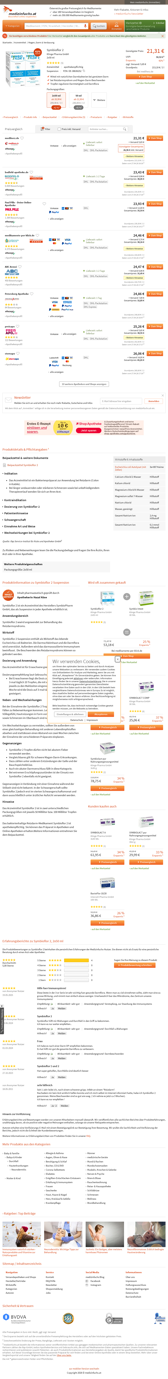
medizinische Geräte (97, 1157)
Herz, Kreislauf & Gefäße (58, 1198)
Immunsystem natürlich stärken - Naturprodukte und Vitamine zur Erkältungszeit (19, 1252)
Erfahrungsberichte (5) (74, 117)
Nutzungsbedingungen (137, 1288)
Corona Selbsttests (55, 1169)
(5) (55, 63)
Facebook (93, 1281)
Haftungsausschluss (136, 1284)
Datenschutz (76, 719)
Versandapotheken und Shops (21, 1277)
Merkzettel (132, 23)
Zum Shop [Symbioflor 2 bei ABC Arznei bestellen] (154, 266)
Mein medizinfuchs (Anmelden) (145, 2)
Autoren (10, 1292)
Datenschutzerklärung (90, 681)
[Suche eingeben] (53, 26)
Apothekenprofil (14, 153)
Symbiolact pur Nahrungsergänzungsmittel (104, 760)
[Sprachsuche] (85, 26)
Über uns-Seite (64, 1355)
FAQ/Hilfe (50, 1281)
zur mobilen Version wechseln (84, 1368)
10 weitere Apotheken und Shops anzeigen (84, 384)
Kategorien (12, 25)
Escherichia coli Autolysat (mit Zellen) (130, 468)
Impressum (92, 719)
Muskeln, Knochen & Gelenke (101, 1169)
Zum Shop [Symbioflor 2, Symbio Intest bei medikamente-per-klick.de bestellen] (119, 655)
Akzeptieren (100, 714)
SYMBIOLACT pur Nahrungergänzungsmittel (142, 834)
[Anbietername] (105, 129)
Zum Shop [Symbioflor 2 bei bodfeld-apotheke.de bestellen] (154, 172)
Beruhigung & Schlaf (56, 1161)
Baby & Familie (11, 1153)
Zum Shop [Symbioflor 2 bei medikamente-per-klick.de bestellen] (154, 235)
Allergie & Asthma (55, 1153)
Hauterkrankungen (18, 1165)
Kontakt (50, 1277)
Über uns (130, 1277)
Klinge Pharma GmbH (58, 54)
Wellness (91, 1198)
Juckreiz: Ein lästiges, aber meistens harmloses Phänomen (104, 1251)
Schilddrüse (93, 1190)
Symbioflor (54, 50)
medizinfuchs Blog (95, 1277)
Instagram (93, 1284)
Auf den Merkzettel (127, 662)
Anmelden (117, 26)
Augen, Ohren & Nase (56, 1157)
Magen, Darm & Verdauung (41, 42)
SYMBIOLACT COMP (139, 697)
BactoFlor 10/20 (98, 893)
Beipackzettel (50, 117)
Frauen (49, 1186)
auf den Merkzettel (101, 733)
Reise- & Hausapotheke (99, 1186)
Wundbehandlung (96, 1202)
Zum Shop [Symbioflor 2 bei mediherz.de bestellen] (154, 138)
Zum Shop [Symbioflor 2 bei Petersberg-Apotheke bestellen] (154, 294)
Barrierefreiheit (133, 1296)
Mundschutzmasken (97, 1165)
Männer (91, 1153)
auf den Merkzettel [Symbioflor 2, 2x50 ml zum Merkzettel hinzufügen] (145, 83)
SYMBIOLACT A (98, 832)
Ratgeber (112, 117)
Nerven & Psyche (95, 1173)
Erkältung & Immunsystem (59, 1182)
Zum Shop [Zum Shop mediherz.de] (139, 76)
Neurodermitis (18, 1169)
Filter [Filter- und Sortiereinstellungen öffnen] (45, 129)
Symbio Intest (136, 608)
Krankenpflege (53, 1202)
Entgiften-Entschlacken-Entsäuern (63, 1177)
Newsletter (51, 1284)
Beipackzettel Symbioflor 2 (22, 465)
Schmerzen (92, 1194)
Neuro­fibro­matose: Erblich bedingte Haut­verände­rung (145, 1251)
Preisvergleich (11, 117)
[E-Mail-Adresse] (121, 401)
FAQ (88, 1135)
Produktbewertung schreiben (135, 965)
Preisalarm (96, 117)
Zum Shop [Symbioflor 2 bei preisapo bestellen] (154, 326)
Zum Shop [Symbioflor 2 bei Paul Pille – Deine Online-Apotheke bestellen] (154, 203)
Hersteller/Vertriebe (15, 1281)
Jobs (48, 1292)
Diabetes (50, 1173)
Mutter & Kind (14, 1178)
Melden (61, 1008)
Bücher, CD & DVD (55, 1165)
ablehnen (78, 678)
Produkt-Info (30, 117)
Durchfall (13, 1161)
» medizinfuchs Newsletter (128, 13)
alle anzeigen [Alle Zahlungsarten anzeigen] (69, 145)
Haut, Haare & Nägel (56, 1194)
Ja (52, 1008)
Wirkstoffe (128, 117)
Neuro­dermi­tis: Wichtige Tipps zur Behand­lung (61, 1251)
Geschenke (51, 1190)
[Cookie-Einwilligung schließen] (118, 659)
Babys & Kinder (14, 1157)
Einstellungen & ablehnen (70, 714)
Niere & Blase (94, 1177)
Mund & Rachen (95, 1161)
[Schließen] (162, 36)
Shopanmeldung (54, 1288)
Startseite (7, 42)
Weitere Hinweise (134, 156)
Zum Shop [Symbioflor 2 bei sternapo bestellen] (154, 353)
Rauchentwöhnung (97, 1182)
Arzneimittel (20, 42)
